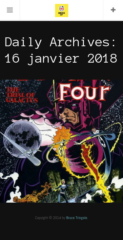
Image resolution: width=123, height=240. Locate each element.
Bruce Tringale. (77, 217)
